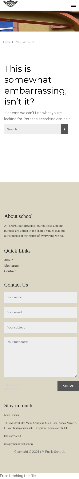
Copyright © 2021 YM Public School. (39, 451)
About (8, 260)
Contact (10, 271)
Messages (12, 265)
